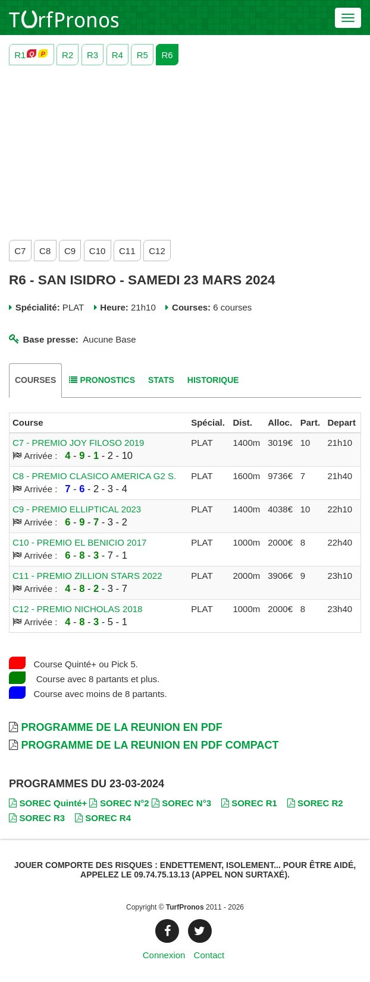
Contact (209, 955)
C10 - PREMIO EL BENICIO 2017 (79, 542)
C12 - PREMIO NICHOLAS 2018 (77, 609)
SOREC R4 (103, 818)
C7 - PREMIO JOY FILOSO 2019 (78, 443)
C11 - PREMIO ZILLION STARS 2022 (87, 576)
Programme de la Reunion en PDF (121, 727)
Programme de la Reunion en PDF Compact (149, 745)
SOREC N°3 (181, 803)
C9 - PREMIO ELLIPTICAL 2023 (76, 509)
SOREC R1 (249, 803)
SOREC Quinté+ (48, 803)
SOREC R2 (315, 803)
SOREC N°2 (119, 803)
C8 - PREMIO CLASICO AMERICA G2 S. (94, 476)
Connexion (164, 955)
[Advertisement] (185, 149)
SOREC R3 (37, 818)
